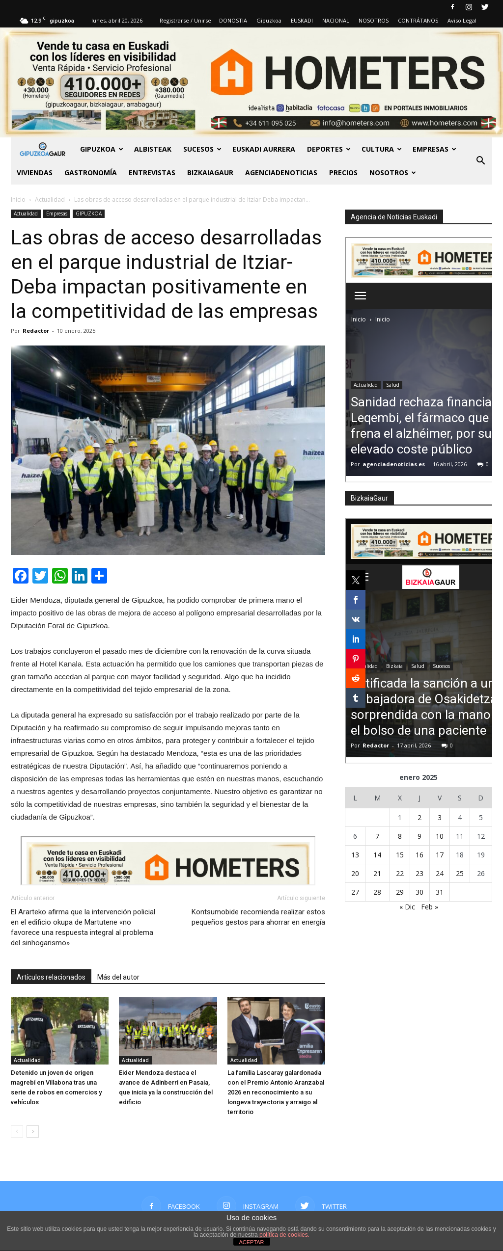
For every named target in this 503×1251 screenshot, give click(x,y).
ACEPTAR (251, 1242)
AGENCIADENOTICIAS (281, 172)
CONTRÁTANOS (418, 20)
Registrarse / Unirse (185, 20)
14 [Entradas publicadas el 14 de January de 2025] (377, 854)
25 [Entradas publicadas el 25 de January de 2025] (460, 873)
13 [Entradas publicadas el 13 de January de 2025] (355, 854)
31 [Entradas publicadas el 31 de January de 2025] (440, 892)
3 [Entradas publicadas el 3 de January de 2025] (440, 817)
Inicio (18, 199)
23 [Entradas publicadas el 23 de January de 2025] (419, 873)
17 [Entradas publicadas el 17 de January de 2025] (440, 854)
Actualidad (26, 213)
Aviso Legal (461, 20)
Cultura (382, 149)
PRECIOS (343, 172)
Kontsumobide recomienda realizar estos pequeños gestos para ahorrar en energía (258, 917)
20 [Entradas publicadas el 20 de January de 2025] (355, 873)
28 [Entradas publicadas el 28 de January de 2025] (377, 892)
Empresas (434, 149)
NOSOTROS (374, 20)
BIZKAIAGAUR (210, 172)
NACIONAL (335, 20)
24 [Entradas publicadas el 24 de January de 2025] (440, 873)
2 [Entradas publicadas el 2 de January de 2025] (419, 817)
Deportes (329, 149)
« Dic (407, 906)
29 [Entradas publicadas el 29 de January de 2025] (400, 892)
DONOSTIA (233, 20)
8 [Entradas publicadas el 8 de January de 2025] (400, 836)
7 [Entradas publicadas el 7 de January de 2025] (377, 836)
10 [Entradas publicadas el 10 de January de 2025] (440, 836)
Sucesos (202, 149)
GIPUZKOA (101, 149)
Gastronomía (90, 172)
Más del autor (118, 977)
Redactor (36, 330)
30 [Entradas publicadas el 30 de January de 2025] (419, 892)
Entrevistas (152, 172)
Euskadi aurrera (263, 149)
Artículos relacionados (51, 977)
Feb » (429, 906)
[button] (480, 161)
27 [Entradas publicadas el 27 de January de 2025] (355, 892)
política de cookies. (284, 1234)
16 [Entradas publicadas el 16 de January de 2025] (419, 854)
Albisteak (152, 149)
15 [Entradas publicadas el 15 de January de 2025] (400, 854)
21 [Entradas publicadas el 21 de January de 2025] (377, 873)
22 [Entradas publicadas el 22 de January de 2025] (400, 873)
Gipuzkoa (268, 20)
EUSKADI (302, 20)
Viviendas (35, 172)
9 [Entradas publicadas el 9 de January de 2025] (419, 836)
